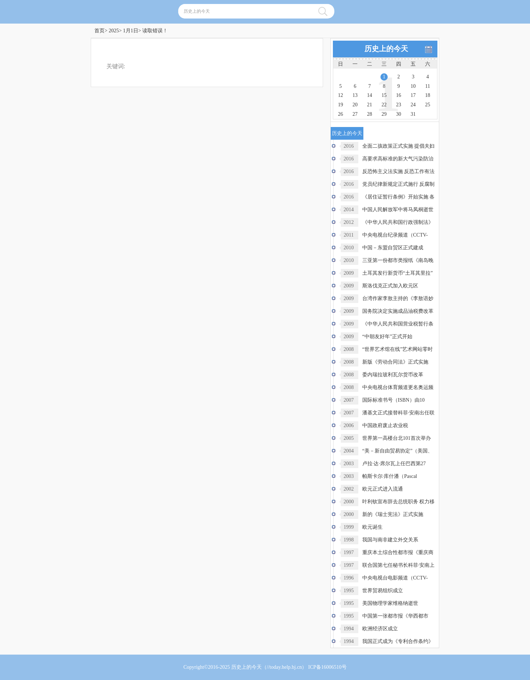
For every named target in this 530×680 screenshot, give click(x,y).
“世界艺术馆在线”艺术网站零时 (397, 349)
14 (369, 95)
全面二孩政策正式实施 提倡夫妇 (398, 146)
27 (355, 114)
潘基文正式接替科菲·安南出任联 (398, 412)
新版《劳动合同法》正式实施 (395, 362)
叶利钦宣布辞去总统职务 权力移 (398, 501)
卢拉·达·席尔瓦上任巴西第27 (394, 463)
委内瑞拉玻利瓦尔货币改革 (392, 374)
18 (427, 95)
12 (340, 95)
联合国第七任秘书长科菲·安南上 (398, 565)
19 (340, 104)
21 (369, 104)
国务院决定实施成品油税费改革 (397, 311)
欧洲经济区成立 (380, 628)
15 (384, 95)
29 (384, 114)
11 (427, 86)
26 (340, 114)
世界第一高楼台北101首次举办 (396, 438)
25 (427, 104)
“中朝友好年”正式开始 (387, 336)
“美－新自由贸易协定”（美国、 (397, 451)
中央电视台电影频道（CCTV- (395, 578)
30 (398, 114)
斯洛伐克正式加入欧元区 (390, 285)
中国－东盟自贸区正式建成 (392, 247)
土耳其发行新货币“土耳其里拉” (397, 273)
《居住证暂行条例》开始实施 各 (398, 197)
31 (413, 114)
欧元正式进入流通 (382, 489)
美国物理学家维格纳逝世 (390, 603)
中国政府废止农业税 (385, 425)
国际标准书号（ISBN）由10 (393, 400)
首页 (99, 30)
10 (413, 86)
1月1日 (130, 30)
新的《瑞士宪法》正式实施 (392, 514)
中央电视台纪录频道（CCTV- (395, 235)
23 (398, 104)
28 (369, 114)
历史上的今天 (246, 667)
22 (384, 104)
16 (398, 95)
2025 (114, 30)
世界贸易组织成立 (382, 590)
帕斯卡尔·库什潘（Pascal (389, 476)
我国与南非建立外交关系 (390, 539)
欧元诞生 (372, 527)
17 (413, 95)
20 (355, 104)
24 (413, 104)
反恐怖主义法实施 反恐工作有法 (398, 171)
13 (355, 95)
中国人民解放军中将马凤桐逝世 (397, 209)
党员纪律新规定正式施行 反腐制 (398, 184)
